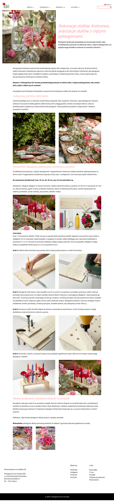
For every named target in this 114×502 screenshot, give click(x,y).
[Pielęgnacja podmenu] (49, 7)
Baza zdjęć (93, 470)
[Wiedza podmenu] (33, 7)
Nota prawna (94, 480)
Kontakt (92, 475)
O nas (91, 472)
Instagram (74, 472)
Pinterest (73, 475)
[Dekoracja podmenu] (64, 7)
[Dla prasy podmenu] (79, 7)
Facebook (73, 470)
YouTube (73, 477)
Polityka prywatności (97, 477)
